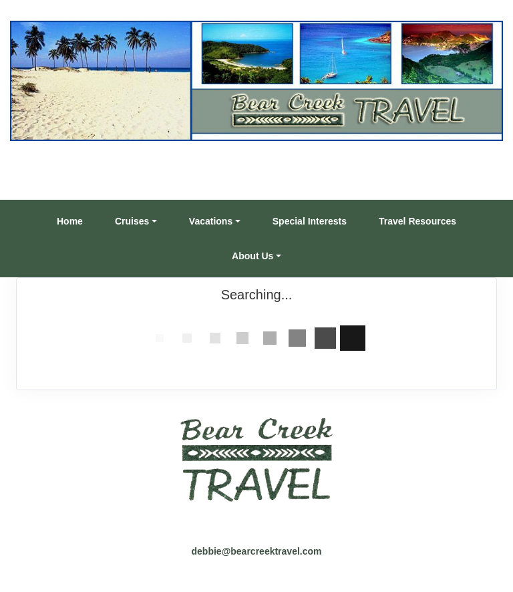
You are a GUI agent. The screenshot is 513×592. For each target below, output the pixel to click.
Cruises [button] (132, 221)
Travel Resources (417, 221)
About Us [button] (252, 256)
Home (70, 221)
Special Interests (310, 221)
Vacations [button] (210, 221)
